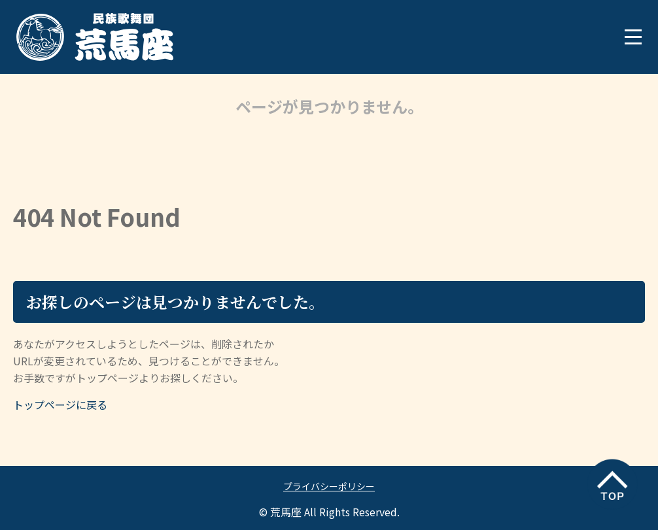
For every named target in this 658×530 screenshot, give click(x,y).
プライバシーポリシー (329, 486)
